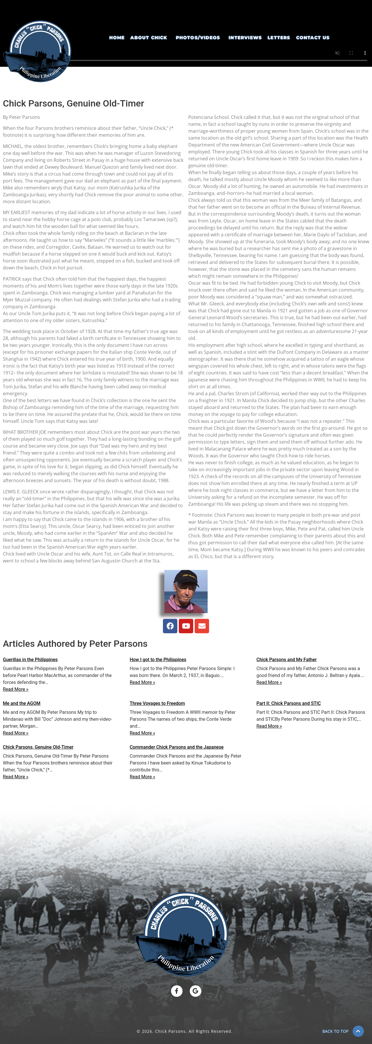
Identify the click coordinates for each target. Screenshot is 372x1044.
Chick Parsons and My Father (286, 659)
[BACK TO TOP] (358, 1031)
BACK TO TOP (335, 1031)
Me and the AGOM (21, 703)
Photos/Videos (198, 38)
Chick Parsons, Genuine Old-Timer (38, 747)
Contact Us (313, 38)
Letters (279, 38)
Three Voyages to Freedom (157, 703)
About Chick (148, 38)
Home (117, 38)
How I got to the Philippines (158, 659)
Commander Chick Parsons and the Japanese (177, 747)
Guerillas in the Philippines (30, 659)
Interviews (245, 38)
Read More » (15, 689)
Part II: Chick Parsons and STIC (288, 703)
